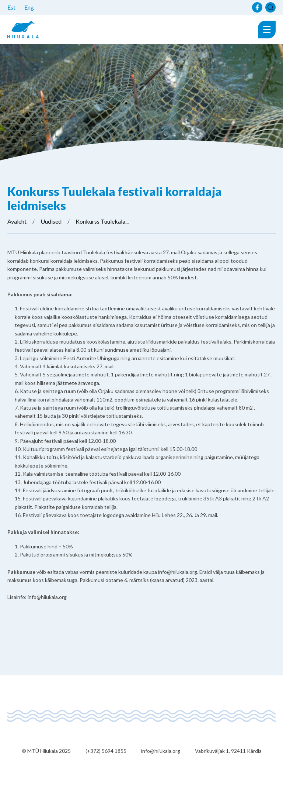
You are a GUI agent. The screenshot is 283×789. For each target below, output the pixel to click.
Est (11, 7)
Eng (29, 7)
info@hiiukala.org (160, 751)
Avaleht (17, 221)
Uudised (51, 221)
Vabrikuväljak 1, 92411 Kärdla (228, 751)
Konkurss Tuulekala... (102, 221)
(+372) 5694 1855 (105, 751)
